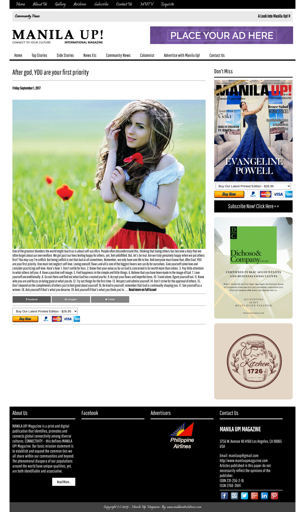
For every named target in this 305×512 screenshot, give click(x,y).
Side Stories (65, 55)
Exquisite (167, 4)
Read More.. (64, 482)
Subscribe (101, 4)
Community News (118, 55)
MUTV (146, 4)
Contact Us (124, 4)
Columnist (147, 55)
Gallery (60, 4)
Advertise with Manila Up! (182, 55)
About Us (40, 4)
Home (20, 4)
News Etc (90, 55)
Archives (79, 4)
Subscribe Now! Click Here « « (253, 206)
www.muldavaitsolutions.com (184, 507)
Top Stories (39, 55)
